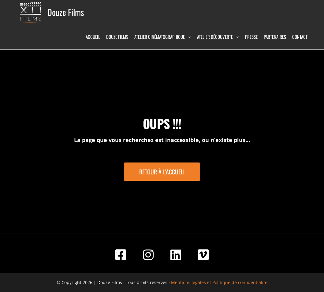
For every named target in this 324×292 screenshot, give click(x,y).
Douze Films (65, 12)
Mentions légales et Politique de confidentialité (219, 282)
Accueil (93, 36)
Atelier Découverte (215, 36)
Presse (251, 36)
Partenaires (275, 36)
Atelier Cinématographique (159, 36)
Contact (299, 36)
